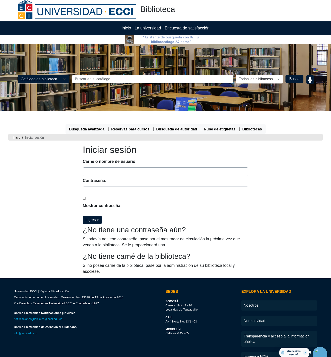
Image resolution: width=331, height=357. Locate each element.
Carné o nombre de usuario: (110, 177)
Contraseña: (94, 196)
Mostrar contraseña (101, 221)
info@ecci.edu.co (25, 349)
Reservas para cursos (130, 145)
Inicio (126, 44)
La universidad (148, 44)
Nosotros (251, 321)
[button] (11, 7)
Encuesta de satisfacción (187, 44)
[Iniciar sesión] (265, 7)
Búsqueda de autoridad (176, 145)
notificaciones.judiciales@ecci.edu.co (38, 335)
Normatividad (254, 337)
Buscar (294, 95)
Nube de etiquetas (220, 145)
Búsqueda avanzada (87, 145)
